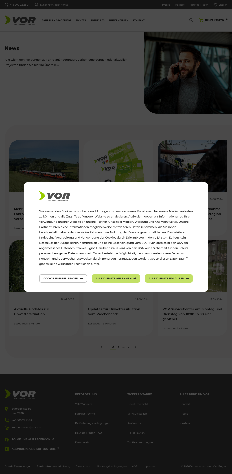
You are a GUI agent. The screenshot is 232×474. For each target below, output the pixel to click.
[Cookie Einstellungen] (63, 278)
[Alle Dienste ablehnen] (116, 278)
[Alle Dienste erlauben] (169, 278)
